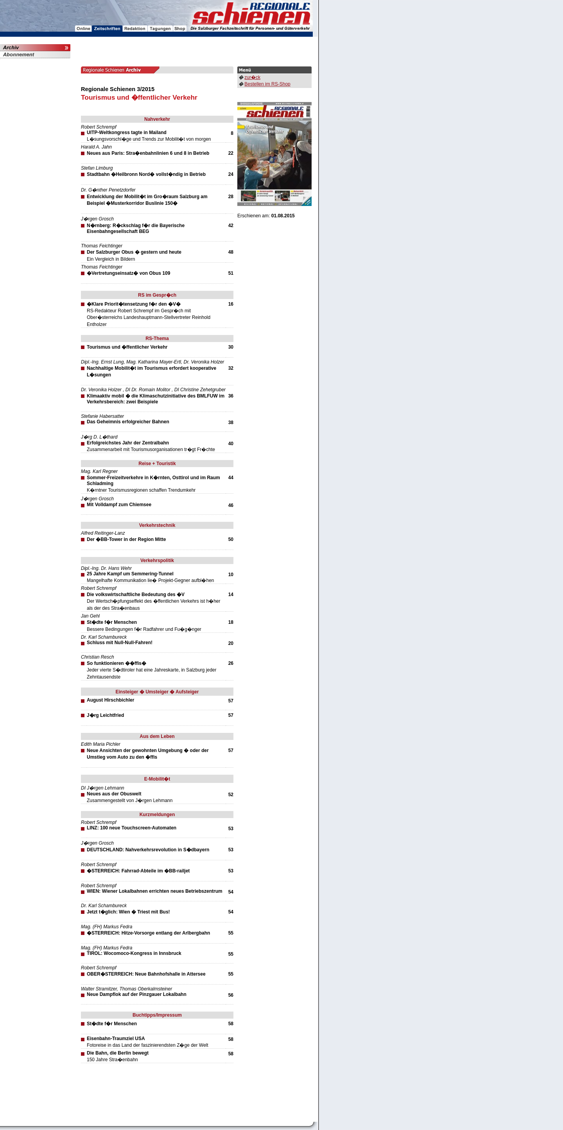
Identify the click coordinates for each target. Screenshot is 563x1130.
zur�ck (252, 77)
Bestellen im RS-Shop (267, 84)
